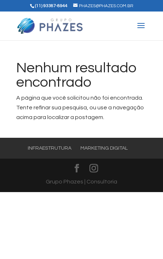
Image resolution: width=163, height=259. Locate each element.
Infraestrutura (49, 148)
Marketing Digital (104, 148)
